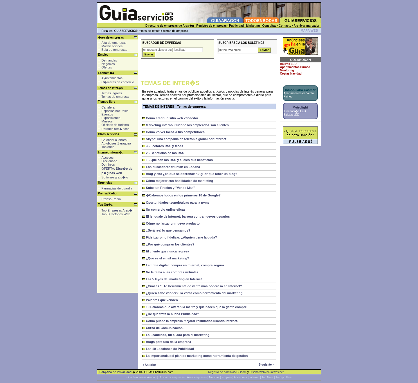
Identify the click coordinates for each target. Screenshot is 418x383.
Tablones (108, 147)
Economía (240, 377)
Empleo (227, 377)
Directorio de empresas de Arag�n (169, 25)
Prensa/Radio (111, 199)
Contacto (285, 25)
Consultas (269, 25)
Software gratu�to (115, 177)
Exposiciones (111, 118)
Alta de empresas (114, 42)
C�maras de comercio (118, 82)
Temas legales (112, 93)
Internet (254, 377)
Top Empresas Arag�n (118, 210)
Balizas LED (288, 64)
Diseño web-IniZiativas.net (267, 372)
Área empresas (197, 377)
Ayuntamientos (112, 78)
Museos (107, 121)
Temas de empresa (115, 96)
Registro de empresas (211, 25)
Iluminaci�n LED (295, 111)
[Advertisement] (117, 243)
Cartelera (108, 107)
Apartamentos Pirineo (295, 67)
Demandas (109, 60)
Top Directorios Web (116, 214)
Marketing (253, 25)
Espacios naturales (115, 111)
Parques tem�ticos (115, 129)
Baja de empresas (114, 49)
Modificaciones (112, 46)
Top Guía (267, 377)
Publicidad (236, 25)
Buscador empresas (172, 377)
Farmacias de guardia (117, 188)
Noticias (214, 377)
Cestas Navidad (291, 73)
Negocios (108, 64)
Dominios (108, 164)
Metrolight (300, 107)
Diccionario (109, 161)
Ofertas (107, 67)
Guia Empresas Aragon (141, 377)
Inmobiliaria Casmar (300, 90)
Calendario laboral (114, 140)
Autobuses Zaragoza (116, 143)
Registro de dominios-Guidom (227, 372)
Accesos (108, 157)
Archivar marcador (307, 25)
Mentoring (287, 70)
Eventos (107, 114)
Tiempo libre (284, 377)
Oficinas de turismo (115, 125)
